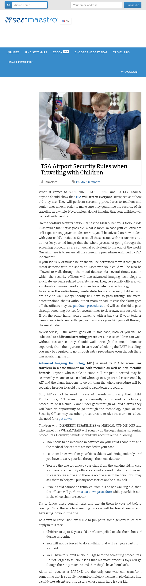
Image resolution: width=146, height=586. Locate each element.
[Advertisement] (74, 35)
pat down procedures (88, 306)
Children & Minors (88, 182)
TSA (78, 197)
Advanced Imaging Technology (62, 363)
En (65, 21)
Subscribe (132, 5)
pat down (65, 418)
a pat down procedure (96, 492)
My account (130, 71)
